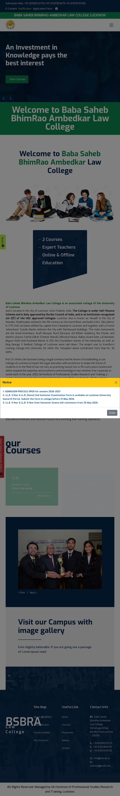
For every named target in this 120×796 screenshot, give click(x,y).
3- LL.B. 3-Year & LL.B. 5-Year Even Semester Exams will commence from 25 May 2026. (50, 402)
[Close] (116, 382)
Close (112, 412)
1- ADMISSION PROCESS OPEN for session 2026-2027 (31, 391)
